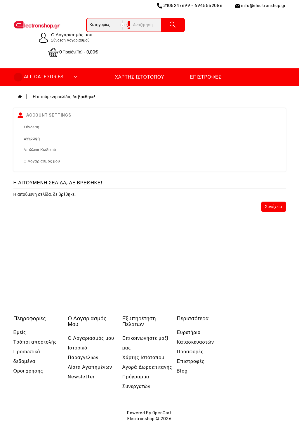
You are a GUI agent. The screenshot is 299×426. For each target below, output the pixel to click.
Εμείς (19, 332)
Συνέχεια (273, 206)
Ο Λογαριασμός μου (42, 161)
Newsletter (81, 377)
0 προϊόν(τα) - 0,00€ (73, 52)
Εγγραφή (32, 138)
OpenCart (162, 413)
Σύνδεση (31, 127)
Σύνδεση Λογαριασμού (70, 40)
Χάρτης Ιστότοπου (139, 77)
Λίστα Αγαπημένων (90, 367)
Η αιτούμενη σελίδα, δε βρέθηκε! (64, 96)
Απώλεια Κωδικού (40, 150)
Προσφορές (190, 351)
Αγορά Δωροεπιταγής (147, 367)
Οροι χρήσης (28, 371)
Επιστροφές (206, 77)
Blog (182, 371)
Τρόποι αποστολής (35, 342)
